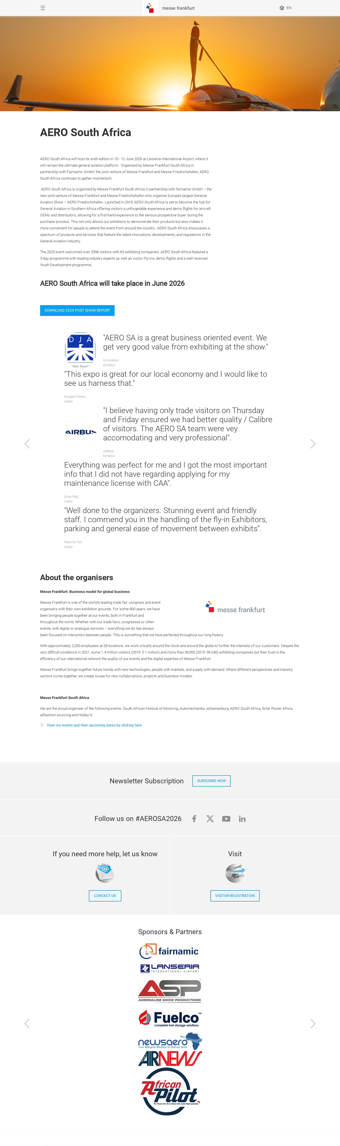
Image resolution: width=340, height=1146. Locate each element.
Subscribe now (211, 781)
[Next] (313, 444)
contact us (105, 896)
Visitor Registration (235, 896)
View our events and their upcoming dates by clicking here (94, 725)
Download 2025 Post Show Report (77, 310)
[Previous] (27, 444)
